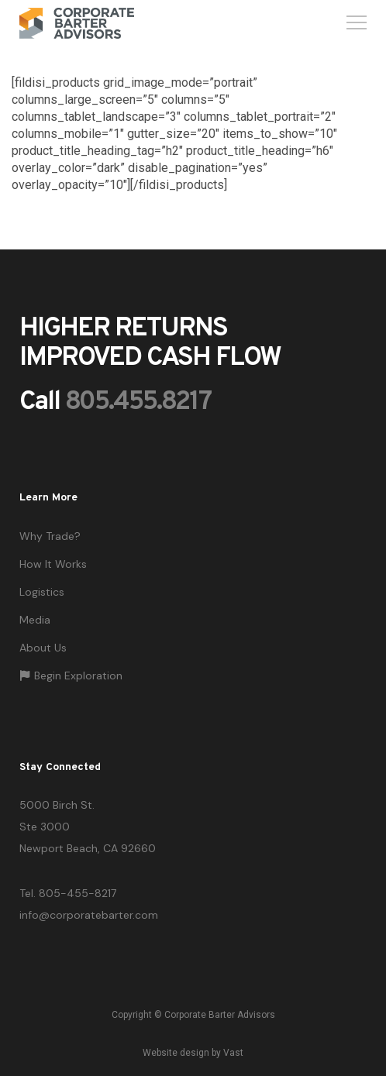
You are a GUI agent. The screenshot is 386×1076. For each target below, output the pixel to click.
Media (34, 620)
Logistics (41, 592)
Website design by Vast (193, 1052)
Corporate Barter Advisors (219, 1014)
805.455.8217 (138, 402)
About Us (43, 648)
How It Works (53, 564)
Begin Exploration (70, 675)
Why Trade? (50, 536)
